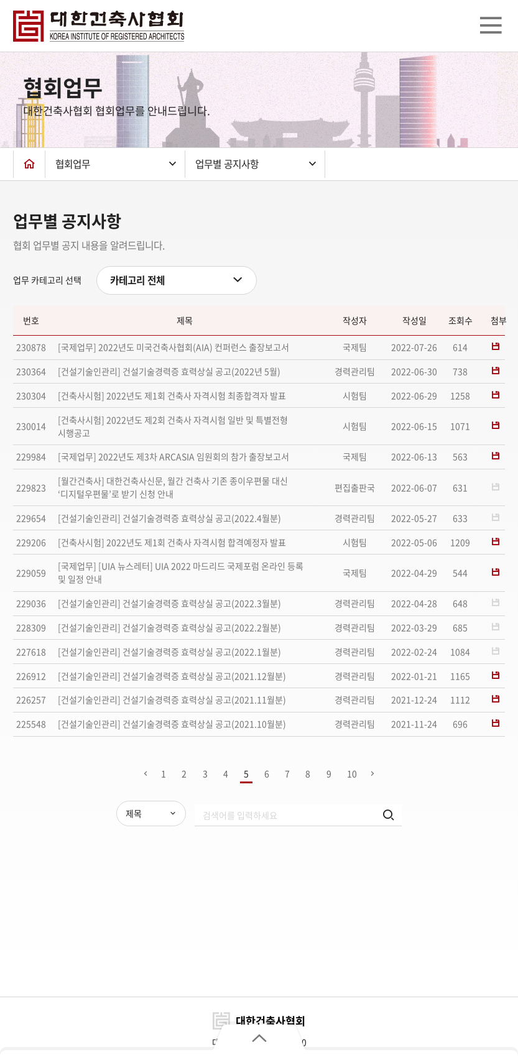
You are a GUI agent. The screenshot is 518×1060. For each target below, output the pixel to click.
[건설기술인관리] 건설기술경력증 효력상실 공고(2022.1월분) (169, 651)
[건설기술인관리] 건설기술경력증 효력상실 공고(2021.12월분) (172, 676)
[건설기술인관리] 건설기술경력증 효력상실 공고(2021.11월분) (172, 699)
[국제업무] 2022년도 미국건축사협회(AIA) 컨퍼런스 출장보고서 (173, 347)
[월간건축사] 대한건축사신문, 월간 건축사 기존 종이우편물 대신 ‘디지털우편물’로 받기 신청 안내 (173, 487)
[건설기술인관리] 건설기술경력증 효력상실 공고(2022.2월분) (169, 627)
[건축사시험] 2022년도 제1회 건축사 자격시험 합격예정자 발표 (172, 542)
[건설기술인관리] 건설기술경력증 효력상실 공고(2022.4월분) (169, 518)
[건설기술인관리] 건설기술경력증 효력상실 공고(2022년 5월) (169, 371)
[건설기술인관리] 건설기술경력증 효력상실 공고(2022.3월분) (169, 603)
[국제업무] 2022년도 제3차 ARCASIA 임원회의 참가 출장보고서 (173, 456)
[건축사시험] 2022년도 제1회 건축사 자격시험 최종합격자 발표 (172, 395)
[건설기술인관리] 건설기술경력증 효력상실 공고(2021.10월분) (172, 723)
